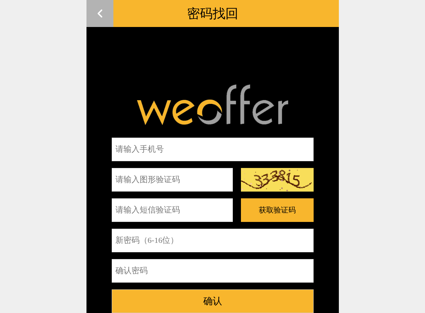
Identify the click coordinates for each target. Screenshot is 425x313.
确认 (212, 301)
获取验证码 (277, 210)
